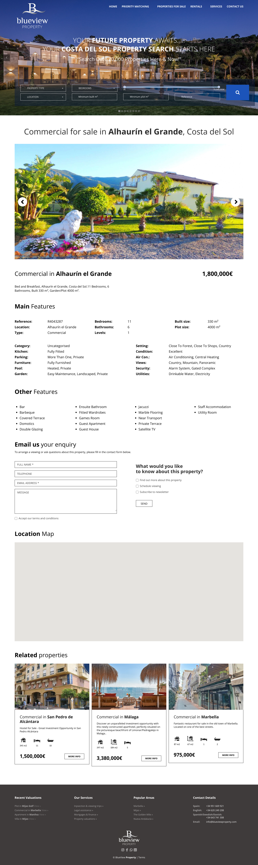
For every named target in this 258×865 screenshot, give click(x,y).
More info (74, 756)
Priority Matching (135, 6)
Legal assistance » (83, 810)
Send (144, 503)
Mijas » (137, 810)
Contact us (235, 6)
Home (113, 6)
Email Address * (28, 483)
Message (23, 492)
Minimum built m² (88, 96)
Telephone (24, 474)
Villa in (25, 819)
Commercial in (46, 719)
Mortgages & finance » (86, 814)
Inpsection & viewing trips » (88, 806)
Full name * (25, 464)
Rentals (196, 6)
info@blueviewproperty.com (221, 821)
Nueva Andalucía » (143, 819)
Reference (186, 96)
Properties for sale (171, 6)
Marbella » (139, 806)
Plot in (28, 806)
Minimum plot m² (139, 96)
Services (216, 6)
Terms (141, 857)
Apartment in (30, 814)
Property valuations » (85, 819)
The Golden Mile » (143, 814)
